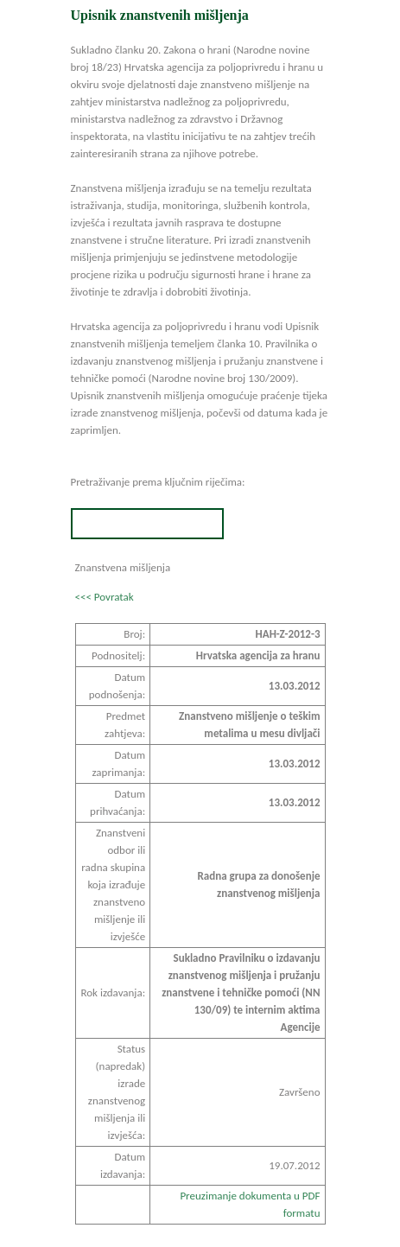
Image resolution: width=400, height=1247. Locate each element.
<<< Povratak (104, 596)
